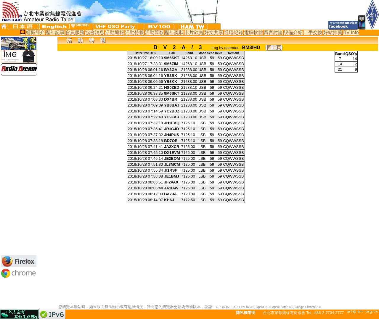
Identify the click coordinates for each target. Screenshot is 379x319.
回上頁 (274, 47)
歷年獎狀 (174, 32)
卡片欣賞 (193, 32)
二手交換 (312, 32)
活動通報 (114, 32)
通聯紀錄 (233, 32)
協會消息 (94, 32)
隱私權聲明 (245, 312)
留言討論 (273, 32)
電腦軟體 (253, 32)
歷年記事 (55, 32)
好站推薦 (332, 32)
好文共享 (213, 32)
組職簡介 (35, 32)
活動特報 (134, 32)
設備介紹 (293, 32)
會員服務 (74, 32)
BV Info (351, 32)
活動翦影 (154, 32)
